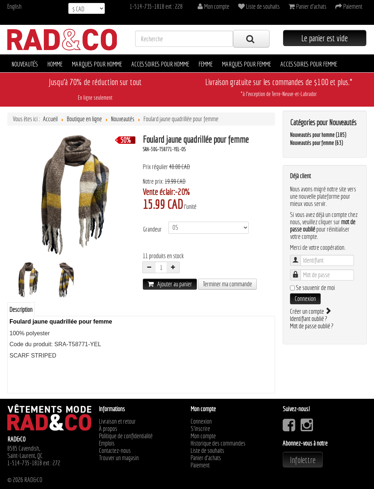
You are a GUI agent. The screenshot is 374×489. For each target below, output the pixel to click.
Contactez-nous (115, 450)
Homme (54, 64)
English (14, 6)
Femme (206, 64)
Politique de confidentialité (126, 436)
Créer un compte (310, 311)
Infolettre (303, 460)
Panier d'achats (206, 458)
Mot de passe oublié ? (311, 326)
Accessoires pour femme (308, 64)
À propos (108, 428)
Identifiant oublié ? (308, 318)
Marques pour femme (246, 64)
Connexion (305, 298)
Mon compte (203, 436)
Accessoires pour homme (160, 64)
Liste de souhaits (207, 450)
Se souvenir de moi (315, 287)
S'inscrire (200, 428)
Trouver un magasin (119, 458)
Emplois (107, 443)
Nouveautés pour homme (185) (318, 134)
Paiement (200, 465)
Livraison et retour (117, 421)
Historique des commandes (218, 443)
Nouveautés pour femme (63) (316, 143)
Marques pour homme (97, 64)
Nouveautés (25, 64)
